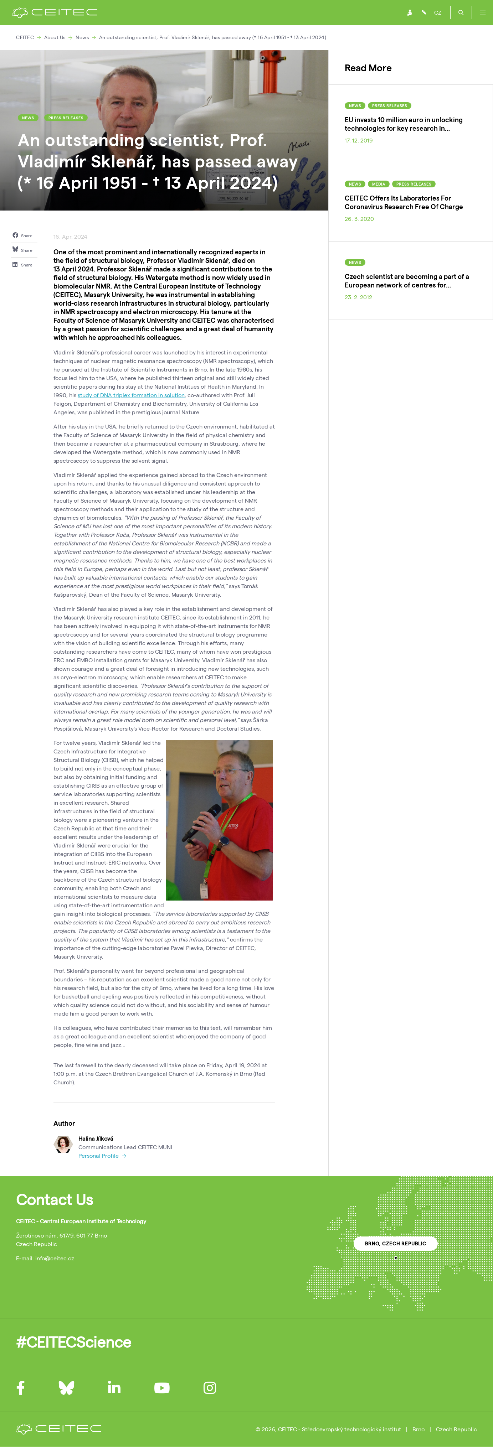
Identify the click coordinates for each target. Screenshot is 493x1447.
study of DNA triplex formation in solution (131, 394)
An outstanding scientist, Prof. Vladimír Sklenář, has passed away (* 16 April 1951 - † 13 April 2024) (213, 37)
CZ (437, 12)
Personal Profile (102, 1155)
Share (22, 235)
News (82, 37)
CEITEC (25, 37)
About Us (55, 37)
